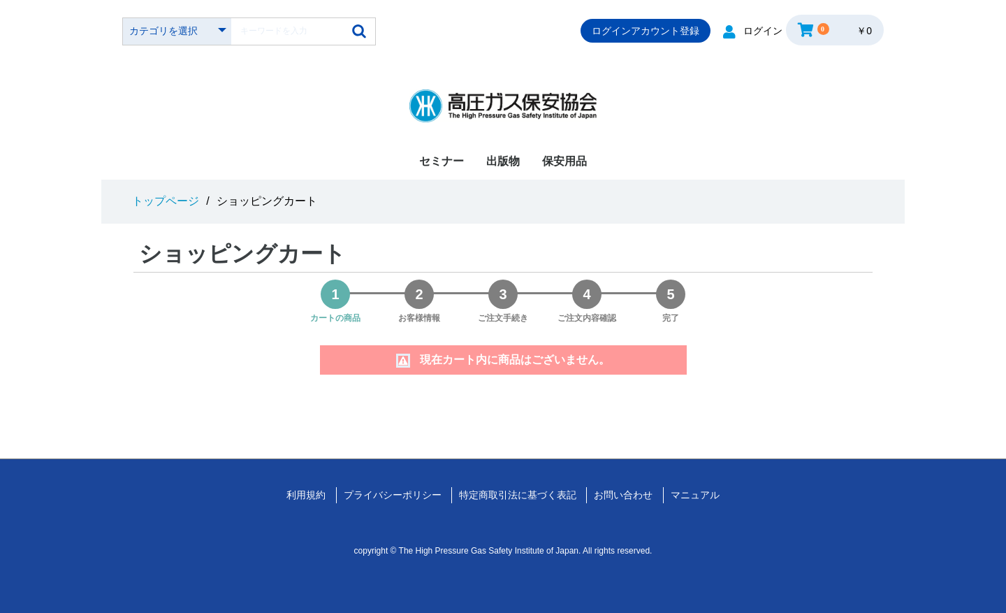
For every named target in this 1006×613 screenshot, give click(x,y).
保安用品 (564, 161)
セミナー (441, 161)
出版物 (503, 161)
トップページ (165, 201)
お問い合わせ (623, 494)
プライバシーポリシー (393, 494)
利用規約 (306, 494)
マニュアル (695, 494)
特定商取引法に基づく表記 (517, 494)
